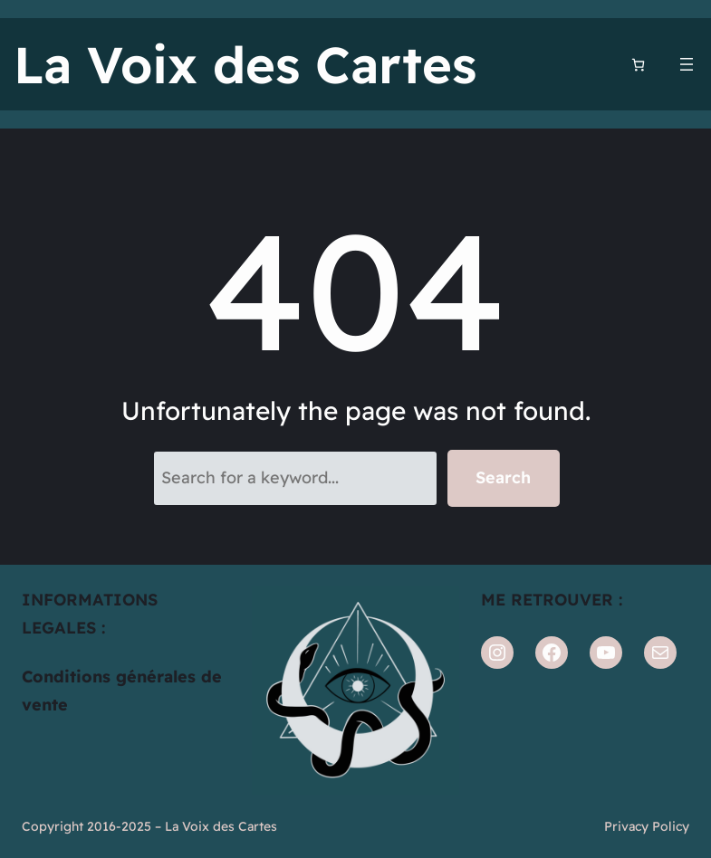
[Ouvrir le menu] (686, 64)
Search (503, 477)
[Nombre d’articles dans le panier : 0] (638, 65)
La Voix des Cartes (245, 64)
